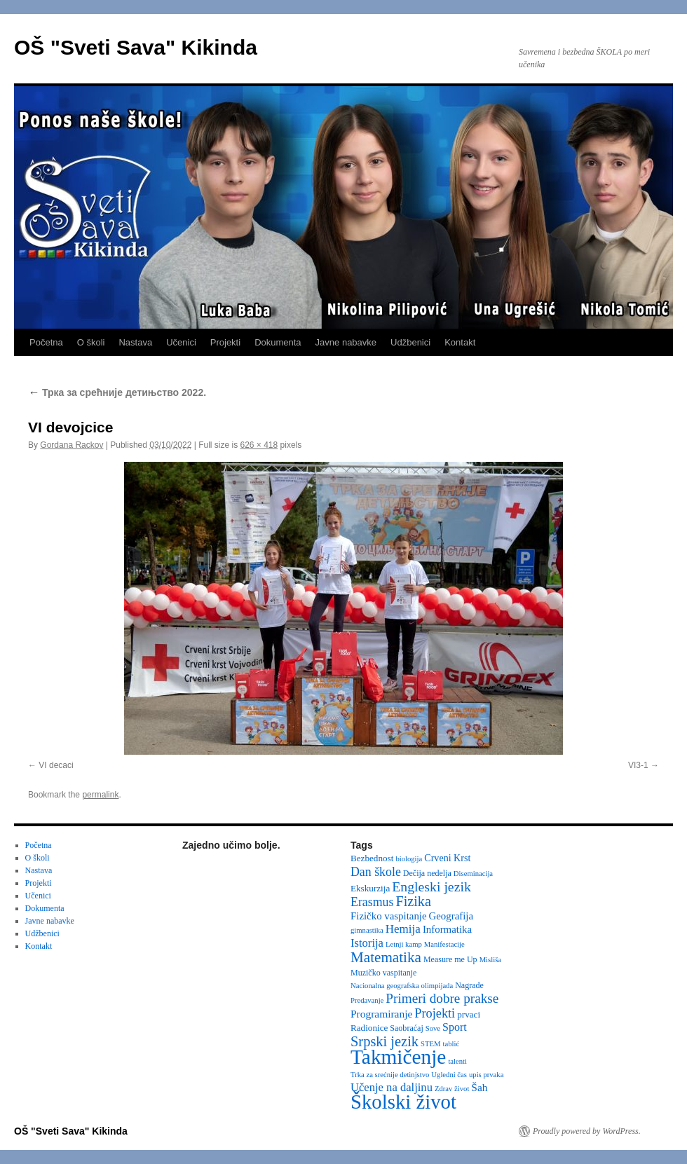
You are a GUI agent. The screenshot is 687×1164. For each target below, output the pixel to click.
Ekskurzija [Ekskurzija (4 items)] (370, 888)
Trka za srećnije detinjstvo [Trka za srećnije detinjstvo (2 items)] (390, 1075)
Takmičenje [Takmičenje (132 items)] (398, 1057)
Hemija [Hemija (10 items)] (403, 929)
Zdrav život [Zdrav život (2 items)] (452, 1089)
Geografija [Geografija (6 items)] (451, 916)
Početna (46, 342)
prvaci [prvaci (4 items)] (468, 1014)
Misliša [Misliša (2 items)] (490, 960)
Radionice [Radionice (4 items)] (369, 1027)
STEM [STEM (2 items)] (430, 1044)
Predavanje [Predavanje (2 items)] (367, 1000)
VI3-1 (638, 765)
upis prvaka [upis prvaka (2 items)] (486, 1075)
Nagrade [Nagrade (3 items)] (469, 985)
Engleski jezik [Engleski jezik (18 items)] (431, 886)
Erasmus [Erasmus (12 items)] (372, 902)
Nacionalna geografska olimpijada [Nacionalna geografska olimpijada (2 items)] (402, 986)
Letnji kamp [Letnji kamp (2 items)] (404, 944)
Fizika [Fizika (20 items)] (413, 901)
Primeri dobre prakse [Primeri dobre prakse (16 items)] (442, 998)
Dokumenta (277, 342)
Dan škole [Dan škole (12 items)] (376, 872)
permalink (100, 795)
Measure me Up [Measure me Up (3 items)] (450, 959)
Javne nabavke (345, 342)
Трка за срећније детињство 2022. (117, 392)
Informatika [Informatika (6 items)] (447, 929)
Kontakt (459, 342)
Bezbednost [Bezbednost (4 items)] (372, 858)
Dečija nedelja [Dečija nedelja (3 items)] (427, 873)
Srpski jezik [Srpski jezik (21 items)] (385, 1041)
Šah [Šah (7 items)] (479, 1087)
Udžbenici (410, 342)
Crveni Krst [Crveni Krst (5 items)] (447, 857)
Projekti (225, 342)
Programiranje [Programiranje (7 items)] (381, 1014)
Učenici (181, 342)
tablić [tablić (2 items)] (451, 1044)
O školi (91, 342)
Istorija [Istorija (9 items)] (367, 943)
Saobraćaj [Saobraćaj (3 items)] (406, 1028)
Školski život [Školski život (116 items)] (403, 1101)
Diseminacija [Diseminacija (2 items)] (473, 873)
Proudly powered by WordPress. (587, 1131)
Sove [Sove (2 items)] (433, 1028)
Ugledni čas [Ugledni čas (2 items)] (449, 1075)
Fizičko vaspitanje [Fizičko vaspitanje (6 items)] (389, 916)
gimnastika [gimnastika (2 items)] (367, 930)
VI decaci (56, 765)
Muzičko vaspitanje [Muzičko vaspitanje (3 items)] (383, 973)
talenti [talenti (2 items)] (457, 1061)
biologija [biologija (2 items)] (408, 859)
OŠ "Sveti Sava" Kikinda (135, 47)
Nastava (135, 342)
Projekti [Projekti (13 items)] (434, 1013)
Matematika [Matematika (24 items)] (386, 957)
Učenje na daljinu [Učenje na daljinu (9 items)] (392, 1087)
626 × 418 (259, 445)
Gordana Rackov (71, 445)
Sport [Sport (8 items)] (454, 1027)
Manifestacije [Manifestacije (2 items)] (444, 944)
